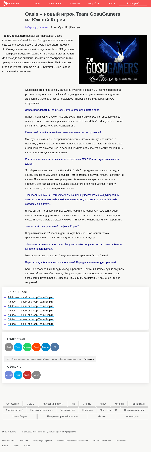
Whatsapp (27, 347)
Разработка (94, 3)
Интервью (44, 27)
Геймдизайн (138, 404)
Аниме (103, 404)
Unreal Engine (19, 416)
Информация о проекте (42, 441)
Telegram (45, 347)
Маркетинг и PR (108, 410)
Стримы (87, 404)
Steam (36, 375)
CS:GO (30, 404)
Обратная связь (8, 441)
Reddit (36, 347)
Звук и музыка (67, 410)
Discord (9, 375)
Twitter (17, 347)
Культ (112, 3)
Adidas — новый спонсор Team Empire (31, 297)
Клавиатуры (132, 416)
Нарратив (87, 410)
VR (73, 404)
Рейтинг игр (121, 441)
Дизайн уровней (14, 410)
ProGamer (11, 3)
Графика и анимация (41, 410)
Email (9, 347)
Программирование (134, 410)
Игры (37, 3)
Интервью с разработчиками (62, 416)
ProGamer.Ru (9, 431)
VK (55, 347)
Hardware (75, 3)
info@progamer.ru (69, 432)
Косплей (119, 404)
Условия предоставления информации (72, 441)
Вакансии (24, 441)
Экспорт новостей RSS (102, 441)
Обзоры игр (12, 404)
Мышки (102, 416)
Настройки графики (53, 404)
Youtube (27, 375)
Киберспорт (55, 3)
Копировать (89, 358)
